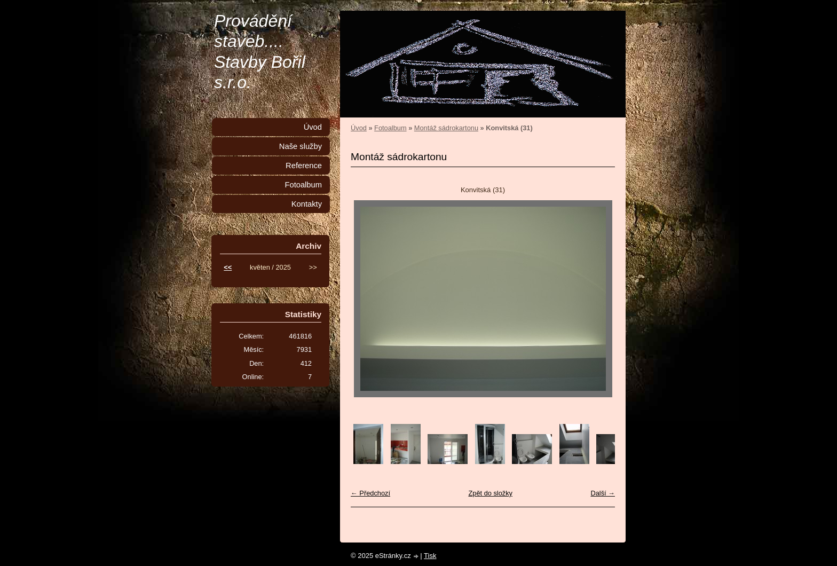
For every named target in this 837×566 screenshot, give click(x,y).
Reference (304, 165)
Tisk (430, 556)
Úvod (359, 128)
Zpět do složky (490, 493)
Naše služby (300, 146)
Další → (602, 493)
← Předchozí (370, 493)
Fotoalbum (390, 128)
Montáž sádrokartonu (446, 128)
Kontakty (306, 204)
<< (228, 267)
